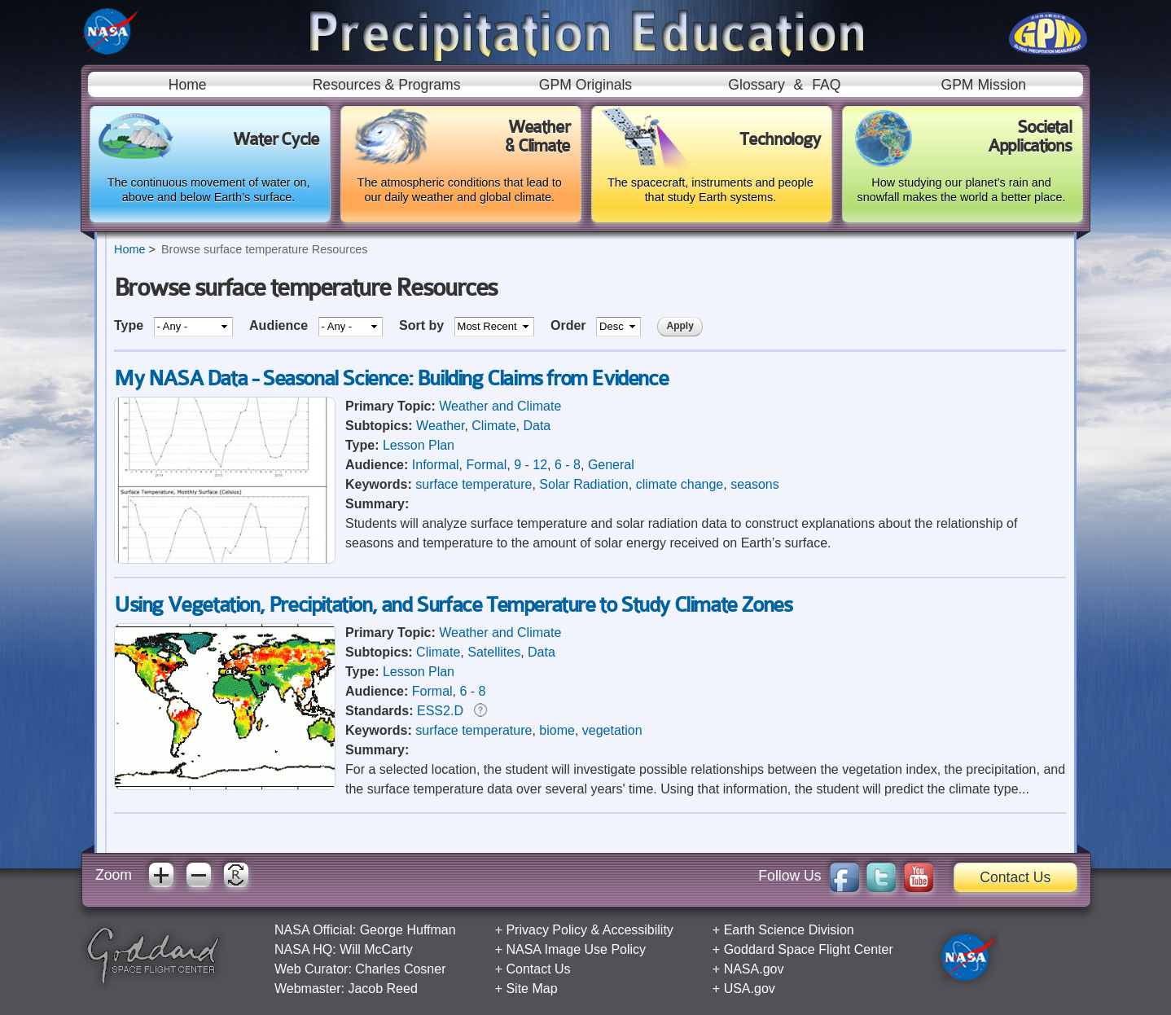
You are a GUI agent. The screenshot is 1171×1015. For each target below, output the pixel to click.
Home (188, 85)
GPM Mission (983, 85)
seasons (754, 484)
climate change (680, 484)
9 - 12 (530, 465)
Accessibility (638, 930)
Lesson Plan (418, 445)
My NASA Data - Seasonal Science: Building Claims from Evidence (391, 378)
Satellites (493, 652)
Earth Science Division (789, 930)
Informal (435, 465)
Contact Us (1015, 877)
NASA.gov (754, 969)
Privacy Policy (546, 930)
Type (130, 325)
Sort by (423, 325)
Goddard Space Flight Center (808, 949)
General (611, 465)
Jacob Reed (382, 988)
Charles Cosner (400, 969)
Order (570, 325)
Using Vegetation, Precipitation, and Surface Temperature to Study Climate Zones (453, 605)
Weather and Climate (500, 406)
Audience (280, 325)
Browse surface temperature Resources (264, 249)
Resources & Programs (387, 85)
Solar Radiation (583, 484)
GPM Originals (585, 85)
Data (536, 426)
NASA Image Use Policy (576, 949)
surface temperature (473, 484)
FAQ (826, 85)
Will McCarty (376, 949)
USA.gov (749, 988)
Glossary (756, 85)
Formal (486, 465)
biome (557, 730)
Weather (440, 426)
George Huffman (408, 930)
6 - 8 (568, 465)
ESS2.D (440, 711)
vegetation (612, 730)
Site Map (531, 988)
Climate (493, 426)
